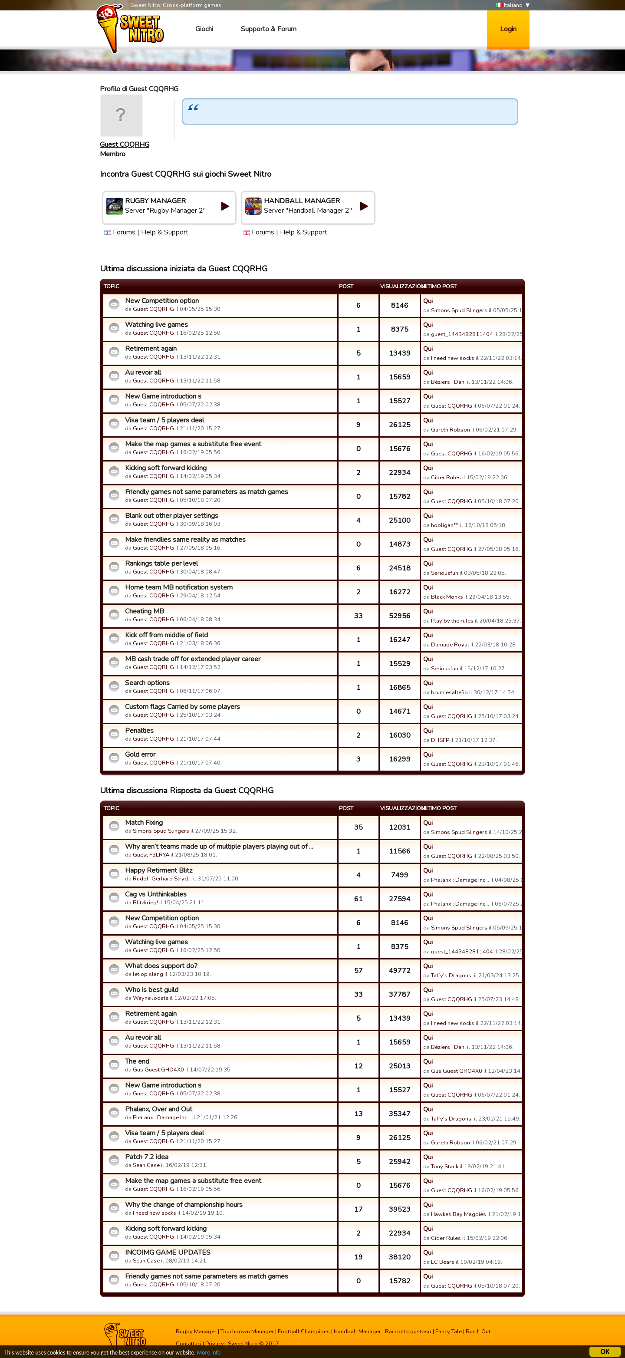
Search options (147, 683)
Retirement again (151, 349)
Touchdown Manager (247, 1331)
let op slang (148, 974)
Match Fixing (144, 823)
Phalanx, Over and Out (158, 1109)
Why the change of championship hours (184, 1205)
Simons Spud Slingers (459, 310)
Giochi (204, 29)
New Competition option (162, 301)
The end (137, 1061)
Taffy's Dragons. (452, 975)
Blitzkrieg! (145, 902)
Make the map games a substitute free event (193, 444)
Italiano (509, 5)
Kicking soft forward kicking (166, 468)
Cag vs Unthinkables (156, 894)
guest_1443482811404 (462, 334)
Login (508, 29)
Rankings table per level (161, 563)
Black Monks (447, 597)
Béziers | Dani (448, 382)
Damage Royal (450, 645)
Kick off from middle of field (166, 635)
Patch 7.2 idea (146, 1157)
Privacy (214, 1344)
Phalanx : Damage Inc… (460, 880)
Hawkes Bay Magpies (458, 1214)
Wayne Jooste (150, 998)
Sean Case (146, 1165)
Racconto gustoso (408, 1331)
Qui (428, 301)
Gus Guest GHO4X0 (158, 1070)
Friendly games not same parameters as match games (206, 492)
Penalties (139, 731)
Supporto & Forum (268, 29)
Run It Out (478, 1331)
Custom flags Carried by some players (182, 707)
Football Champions (304, 1331)
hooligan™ (445, 525)
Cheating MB (144, 611)
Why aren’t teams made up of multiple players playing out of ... (219, 847)
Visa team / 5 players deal (164, 420)
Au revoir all (143, 372)
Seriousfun (444, 573)
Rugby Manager (196, 1331)
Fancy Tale (448, 1331)
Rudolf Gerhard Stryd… (162, 879)
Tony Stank (444, 1166)
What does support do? (161, 966)
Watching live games (156, 325)
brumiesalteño (449, 692)
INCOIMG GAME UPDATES (168, 1252)
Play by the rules (452, 621)
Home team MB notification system (179, 587)
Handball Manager (357, 1331)
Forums (124, 232)
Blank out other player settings (171, 516)
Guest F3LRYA (151, 855)
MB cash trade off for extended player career (192, 659)
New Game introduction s (163, 396)
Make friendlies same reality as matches (185, 540)
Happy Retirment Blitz (158, 870)
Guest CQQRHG (124, 144)
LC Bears (442, 1262)
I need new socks (452, 358)
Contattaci (188, 1344)
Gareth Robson (450, 430)
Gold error (140, 755)
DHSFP (440, 740)
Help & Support (164, 232)
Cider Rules (446, 477)
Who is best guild (151, 990)
